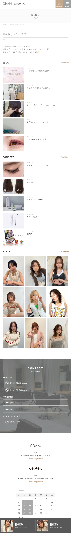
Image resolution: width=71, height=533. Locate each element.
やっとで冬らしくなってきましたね (41, 105)
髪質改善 (30, 182)
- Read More (64, 157)
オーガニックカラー (35, 200)
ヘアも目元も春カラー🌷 (37, 139)
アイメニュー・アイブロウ (37, 165)
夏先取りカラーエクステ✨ (37, 122)
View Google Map (36, 459)
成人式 (29, 234)
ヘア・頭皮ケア (33, 217)
